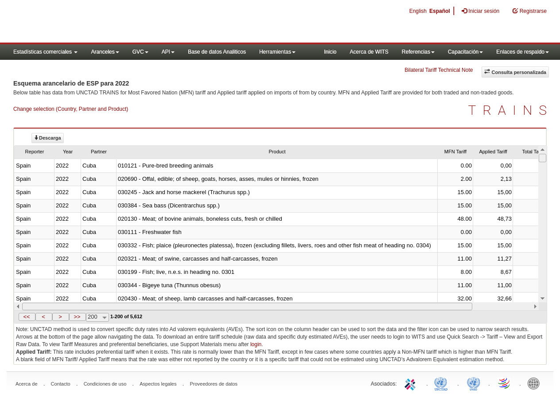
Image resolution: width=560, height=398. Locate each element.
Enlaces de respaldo (522, 52)
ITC (411, 383)
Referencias (418, 52)
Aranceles (105, 52)
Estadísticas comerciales (45, 52)
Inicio (330, 52)
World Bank (535, 383)
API (168, 52)
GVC (140, 52)
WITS (88, 22)
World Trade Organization (504, 383)
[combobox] (97, 317)
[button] (27, 317)
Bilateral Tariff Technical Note (438, 70)
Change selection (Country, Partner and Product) (70, 109)
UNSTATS (473, 383)
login (255, 344)
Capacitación (465, 52)
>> (77, 316)
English (418, 11)
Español (439, 11)
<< (26, 316)
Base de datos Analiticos (217, 52)
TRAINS (510, 110)
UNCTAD (442, 383)
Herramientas (277, 52)
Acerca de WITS (369, 52)
